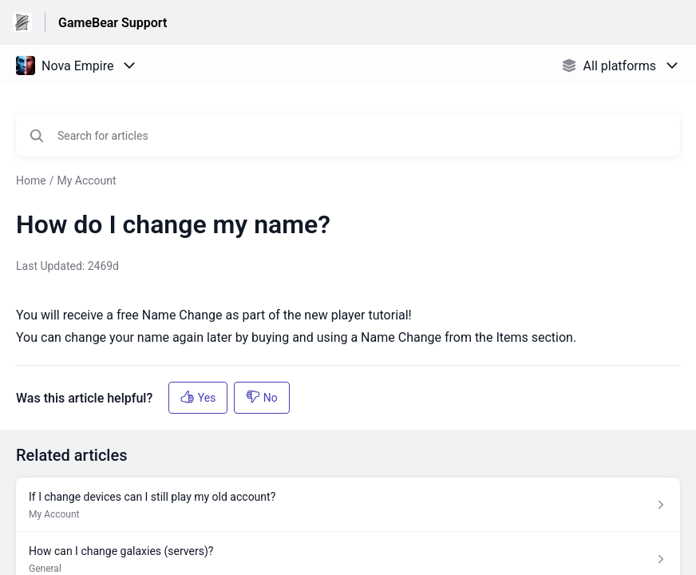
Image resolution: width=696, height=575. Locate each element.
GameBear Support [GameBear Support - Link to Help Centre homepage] (112, 22)
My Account (86, 180)
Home (31, 180)
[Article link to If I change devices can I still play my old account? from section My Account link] (348, 505)
